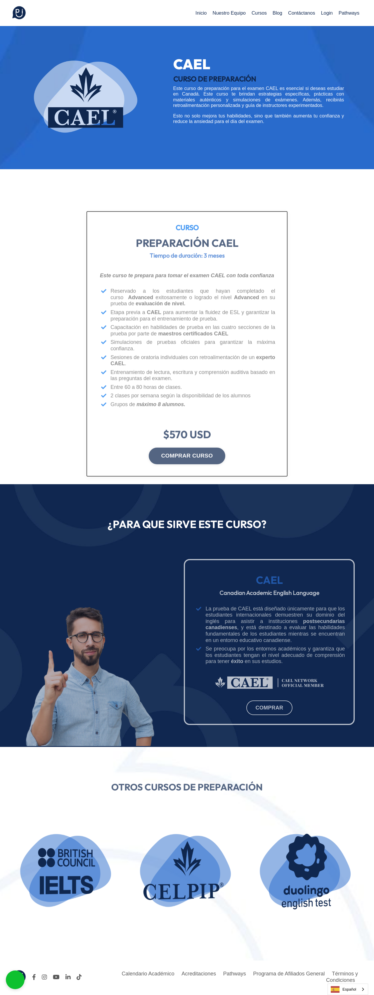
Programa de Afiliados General (289, 975)
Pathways (348, 13)
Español (343, 989)
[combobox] (348, 989)
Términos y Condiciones (342, 978)
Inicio (189, 13)
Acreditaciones (198, 975)
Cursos (252, 13)
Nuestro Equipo (220, 13)
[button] (15, 979)
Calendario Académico (147, 975)
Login (324, 13)
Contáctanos (297, 13)
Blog (271, 13)
